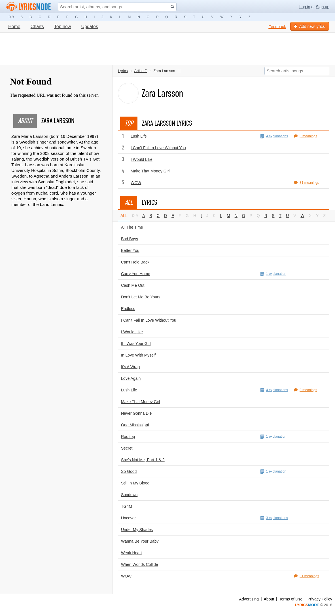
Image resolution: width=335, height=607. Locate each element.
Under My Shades (137, 529)
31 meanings (306, 183)
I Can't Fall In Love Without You (158, 148)
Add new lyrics (309, 26)
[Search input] (117, 7)
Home (14, 26)
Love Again (131, 378)
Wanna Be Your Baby (140, 541)
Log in (304, 7)
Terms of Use (290, 599)
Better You (130, 250)
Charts (37, 26)
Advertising (249, 599)
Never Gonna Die (136, 413)
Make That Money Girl (150, 171)
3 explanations (274, 518)
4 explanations (274, 136)
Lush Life (139, 136)
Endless (128, 308)
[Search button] (172, 6)
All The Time (132, 227)
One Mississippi (135, 425)
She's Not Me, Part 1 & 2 (143, 460)
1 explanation (273, 274)
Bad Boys (129, 239)
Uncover (128, 518)
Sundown (129, 494)
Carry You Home (135, 273)
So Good (129, 471)
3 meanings (305, 136)
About (269, 599)
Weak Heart (131, 553)
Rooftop (128, 436)
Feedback (277, 26)
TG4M (126, 506)
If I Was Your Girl (136, 343)
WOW (136, 182)
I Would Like (141, 159)
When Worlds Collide (139, 564)
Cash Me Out (132, 285)
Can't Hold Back (135, 262)
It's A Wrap (130, 366)
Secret (126, 448)
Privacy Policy (320, 599)
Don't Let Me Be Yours (140, 297)
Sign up (322, 7)
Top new (62, 26)
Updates (89, 26)
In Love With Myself (138, 355)
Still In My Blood (135, 483)
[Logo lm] (28, 6)
